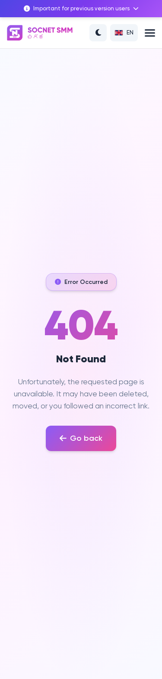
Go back (81, 438)
